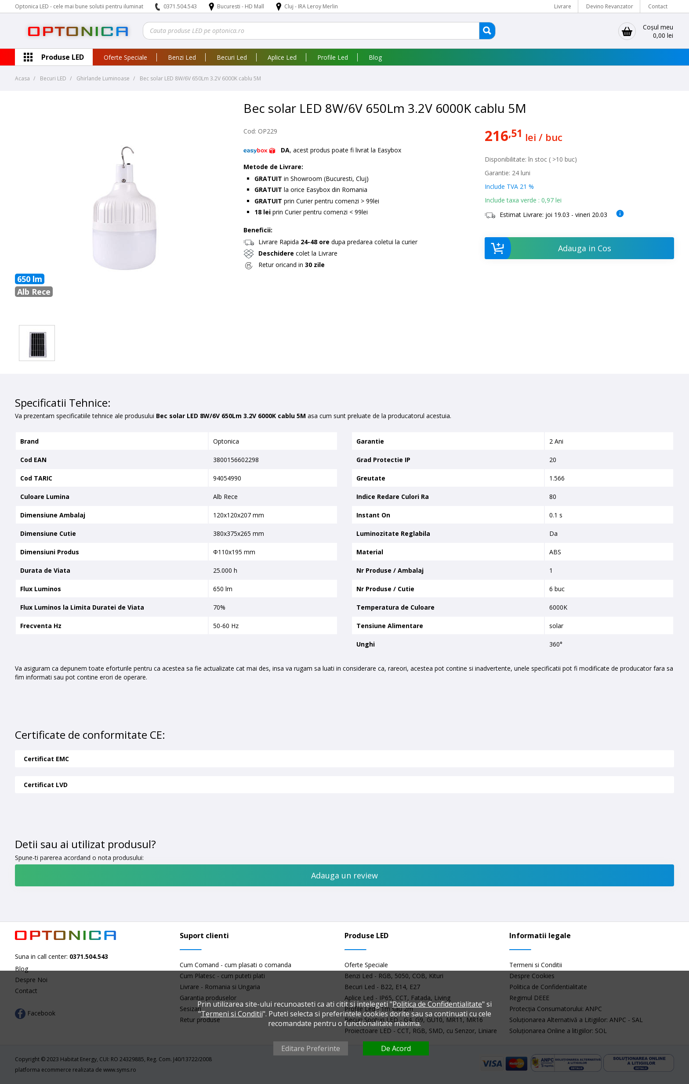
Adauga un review (344, 875)
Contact (657, 6)
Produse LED (62, 57)
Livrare (562, 6)
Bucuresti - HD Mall (241, 6)
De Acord (396, 1048)
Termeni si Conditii (535, 965)
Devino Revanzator (609, 6)
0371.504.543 (180, 6)
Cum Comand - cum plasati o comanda (235, 965)
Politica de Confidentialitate (437, 1004)
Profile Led (332, 57)
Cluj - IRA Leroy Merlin (311, 6)
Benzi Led (182, 57)
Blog (375, 57)
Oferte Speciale (125, 57)
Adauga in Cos (548, 248)
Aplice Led (282, 57)
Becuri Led (232, 57)
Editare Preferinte (310, 1048)
